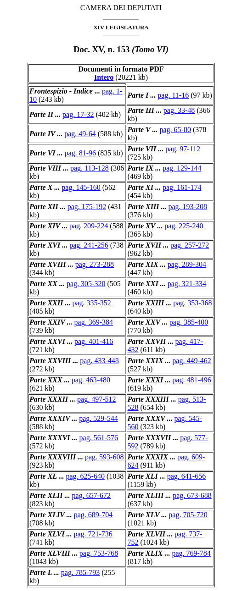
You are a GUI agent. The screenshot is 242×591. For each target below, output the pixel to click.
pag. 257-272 (189, 245)
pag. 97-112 (182, 149)
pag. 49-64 (80, 134)
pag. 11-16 (173, 95)
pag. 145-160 (81, 187)
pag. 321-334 (187, 283)
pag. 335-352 (91, 303)
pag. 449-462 (191, 361)
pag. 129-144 (182, 168)
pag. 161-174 (182, 187)
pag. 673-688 (192, 495)
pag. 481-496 (191, 380)
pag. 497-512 (96, 399)
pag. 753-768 (98, 553)
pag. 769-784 (191, 553)
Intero (103, 77)
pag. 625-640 (85, 476)
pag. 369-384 (93, 322)
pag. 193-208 (187, 206)
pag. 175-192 (87, 206)
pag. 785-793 (80, 572)
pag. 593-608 (104, 457)
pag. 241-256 (88, 245)
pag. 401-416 (93, 341)
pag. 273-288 (94, 264)
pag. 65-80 (175, 129)
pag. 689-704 (93, 515)
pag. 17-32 (78, 114)
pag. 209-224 (88, 226)
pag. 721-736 (92, 534)
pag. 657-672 (91, 495)
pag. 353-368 (192, 303)
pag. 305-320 (86, 283)
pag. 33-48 (179, 110)
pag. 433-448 (99, 361)
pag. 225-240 (183, 226)
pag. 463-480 (91, 380)
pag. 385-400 (188, 322)
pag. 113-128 (89, 168)
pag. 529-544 (98, 418)
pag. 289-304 (187, 264)
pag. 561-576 (98, 438)
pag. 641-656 (186, 476)
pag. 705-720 (188, 515)
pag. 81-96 (80, 153)
